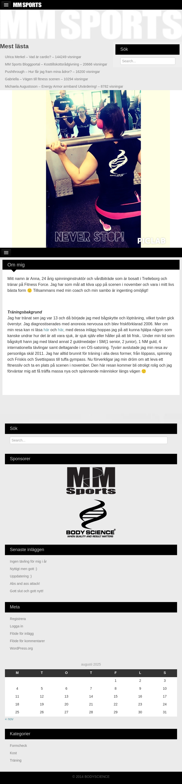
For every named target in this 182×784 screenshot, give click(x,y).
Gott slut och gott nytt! (26, 591)
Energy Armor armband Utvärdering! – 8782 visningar (64, 86)
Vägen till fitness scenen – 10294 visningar (46, 79)
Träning (15, 760)
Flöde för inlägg (22, 634)
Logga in (16, 626)
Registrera (18, 619)
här (46, 330)
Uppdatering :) (21, 576)
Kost (13, 753)
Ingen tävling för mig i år (28, 561)
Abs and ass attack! (25, 584)
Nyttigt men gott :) (23, 569)
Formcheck (18, 746)
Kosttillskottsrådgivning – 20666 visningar (56, 64)
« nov (9, 719)
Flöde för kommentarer (27, 641)
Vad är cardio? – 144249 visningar (43, 57)
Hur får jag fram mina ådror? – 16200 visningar (52, 72)
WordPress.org (21, 648)
